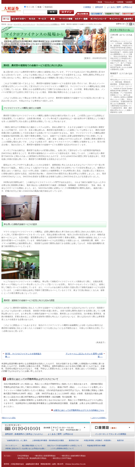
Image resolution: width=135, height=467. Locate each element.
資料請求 (99, 7)
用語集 (100, 2)
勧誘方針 (120, 440)
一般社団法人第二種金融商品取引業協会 (31, 458)
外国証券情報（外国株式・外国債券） (98, 440)
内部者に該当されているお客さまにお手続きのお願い (25, 448)
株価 (39, 7)
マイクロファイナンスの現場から (48, 24)
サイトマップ (109, 2)
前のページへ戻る (9, 418)
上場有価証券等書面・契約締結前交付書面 (48, 440)
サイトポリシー (11, 446)
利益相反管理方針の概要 (96, 446)
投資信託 (49, 7)
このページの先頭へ (98, 418)
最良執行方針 (74, 440)
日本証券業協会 (23, 456)
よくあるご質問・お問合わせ (119, 7)
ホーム (10, 24)
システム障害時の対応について (62, 448)
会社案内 (129, 2)
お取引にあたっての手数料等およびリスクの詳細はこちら (79, 410)
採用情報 (120, 2)
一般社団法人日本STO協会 (61, 458)
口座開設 (87, 7)
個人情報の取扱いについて (32, 446)
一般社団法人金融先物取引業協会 (73, 456)
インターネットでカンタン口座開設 (110, 434)
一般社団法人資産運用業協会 (45, 456)
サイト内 (30, 7)
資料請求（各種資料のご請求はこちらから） (24, 434)
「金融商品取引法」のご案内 (16, 440)
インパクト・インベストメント (24, 24)
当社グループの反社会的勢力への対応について (64, 446)
